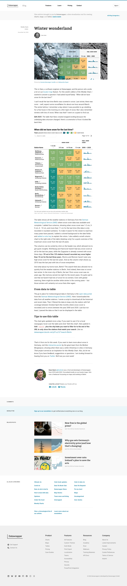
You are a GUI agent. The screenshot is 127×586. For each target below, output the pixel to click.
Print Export (68, 549)
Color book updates (60, 482)
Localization (68, 552)
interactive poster (54, 345)
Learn (59, 5)
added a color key (44, 236)
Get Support (12, 545)
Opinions (37, 496)
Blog (24, 5)
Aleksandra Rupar (63, 82)
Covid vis (37, 485)
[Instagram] (30, 576)
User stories (78, 500)
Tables (47, 546)
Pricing (70, 5)
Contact (79, 5)
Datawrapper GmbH (114, 576)
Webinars (86, 549)
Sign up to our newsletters (42, 411)
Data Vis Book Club (60, 485)
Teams (66, 555)
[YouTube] (19, 576)
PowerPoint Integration (71, 568)
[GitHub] (23, 576)
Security (66, 565)
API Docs (86, 555)
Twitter (52, 356)
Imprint (104, 559)
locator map (47, 92)
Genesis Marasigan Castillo (48, 82)
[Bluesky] (12, 576)
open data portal (85, 294)
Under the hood (39, 500)
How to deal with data (41, 493)
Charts (47, 540)
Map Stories (58, 493)
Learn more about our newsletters (61, 512)
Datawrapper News (60, 489)
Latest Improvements (109, 543)
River (84, 546)
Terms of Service (107, 555)
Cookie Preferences (108, 552)
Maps (76, 493)
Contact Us (12, 548)
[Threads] (34, 576)
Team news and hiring (61, 496)
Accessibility (68, 559)
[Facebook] (27, 576)
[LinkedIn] (8, 576)
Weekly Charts (24, 27)
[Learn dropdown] (63, 5)
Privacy (66, 562)
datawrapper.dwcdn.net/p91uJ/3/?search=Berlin (53, 332)
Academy (86, 543)
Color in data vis (79, 482)
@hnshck (60, 370)
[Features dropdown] (53, 5)
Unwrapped (58, 500)
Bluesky (62, 387)
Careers (104, 546)
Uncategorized (79, 496)
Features (48, 5)
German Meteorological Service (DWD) (56, 297)
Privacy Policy (106, 549)
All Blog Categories (113, 15)
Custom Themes (69, 543)
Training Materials (89, 552)
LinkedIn (53, 387)
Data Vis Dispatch (80, 485)
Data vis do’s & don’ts (41, 489)
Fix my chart (78, 489)
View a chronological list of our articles (43, 512)
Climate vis (37, 482)
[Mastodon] (16, 576)
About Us (105, 540)
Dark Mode (67, 546)
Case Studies (49, 552)
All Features (68, 540)
